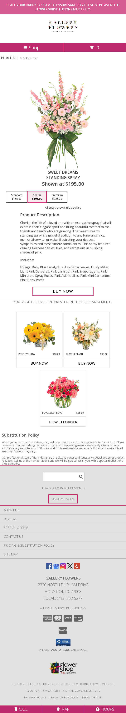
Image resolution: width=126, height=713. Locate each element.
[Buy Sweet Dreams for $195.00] (63, 291)
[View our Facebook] (49, 568)
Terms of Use (92, 697)
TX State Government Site (80, 690)
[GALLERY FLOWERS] (63, 37)
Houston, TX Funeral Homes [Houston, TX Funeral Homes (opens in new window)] (32, 684)
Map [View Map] (63, 709)
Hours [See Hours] (105, 709)
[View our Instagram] (63, 568)
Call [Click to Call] (21, 709)
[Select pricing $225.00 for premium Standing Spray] (57, 197)
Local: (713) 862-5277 (63, 598)
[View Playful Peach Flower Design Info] (87, 332)
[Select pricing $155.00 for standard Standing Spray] (16, 197)
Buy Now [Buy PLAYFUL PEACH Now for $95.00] (86, 363)
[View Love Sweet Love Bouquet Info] (63, 390)
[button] (63, 642)
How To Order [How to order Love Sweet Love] (63, 421)
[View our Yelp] (77, 568)
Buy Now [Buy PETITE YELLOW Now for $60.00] (39, 363)
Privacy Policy (35, 697)
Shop (31, 47)
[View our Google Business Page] (56, 568)
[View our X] (70, 568)
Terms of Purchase (64, 697)
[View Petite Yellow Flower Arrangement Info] (39, 332)
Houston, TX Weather (42, 690)
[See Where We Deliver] (63, 499)
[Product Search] (64, 476)
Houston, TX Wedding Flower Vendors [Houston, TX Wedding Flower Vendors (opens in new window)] (85, 684)
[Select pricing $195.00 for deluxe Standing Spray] (37, 197)
